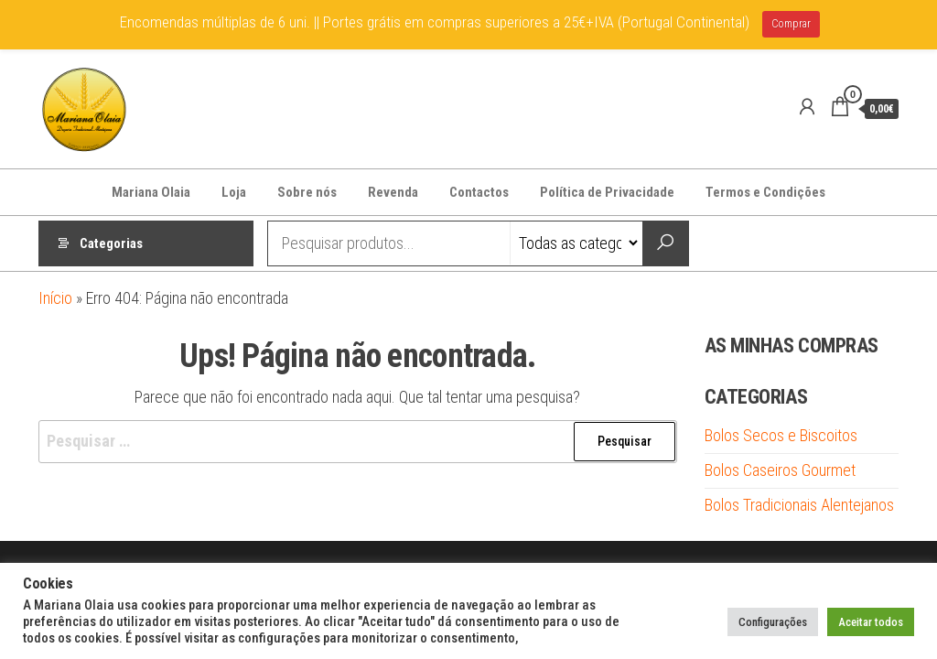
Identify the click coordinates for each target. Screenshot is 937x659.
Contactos (479, 192)
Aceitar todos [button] (870, 622)
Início (55, 298)
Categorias (111, 243)
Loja (233, 192)
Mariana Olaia (151, 192)
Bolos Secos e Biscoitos (781, 435)
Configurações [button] (772, 622)
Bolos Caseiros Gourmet (780, 470)
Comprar (791, 23)
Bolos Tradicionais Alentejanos (799, 504)
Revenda (393, 192)
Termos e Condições (765, 192)
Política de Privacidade (607, 192)
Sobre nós (307, 192)
